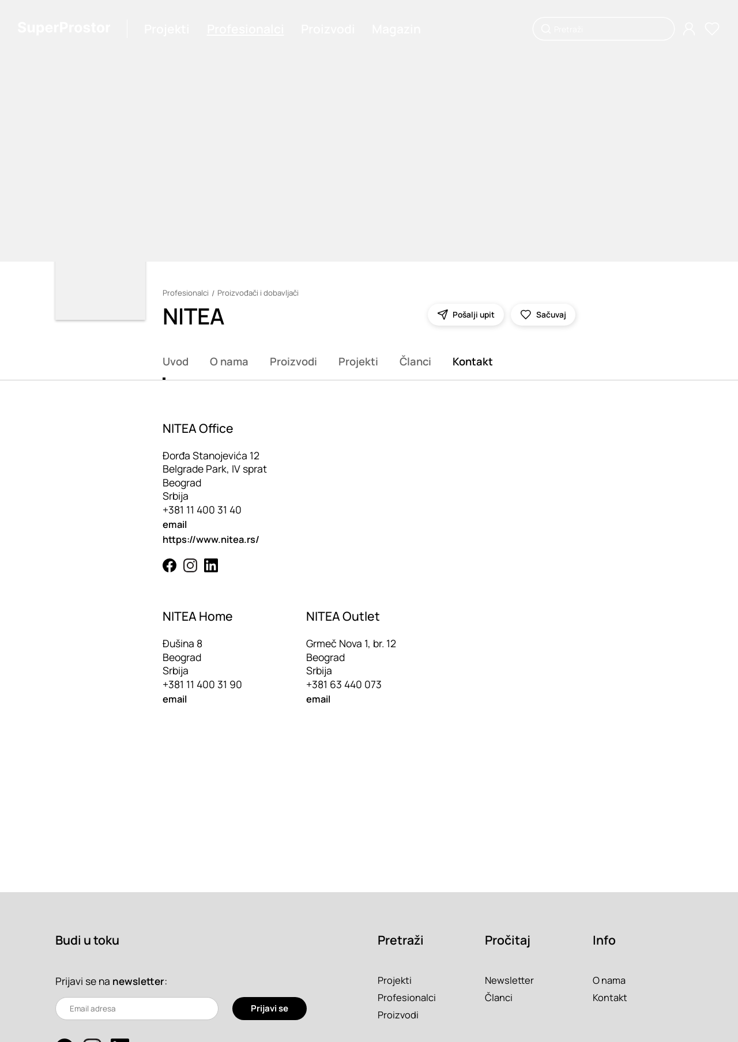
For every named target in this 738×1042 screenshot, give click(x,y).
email (176, 524)
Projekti (174, 29)
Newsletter (510, 980)
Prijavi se (269, 1008)
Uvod (176, 361)
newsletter (139, 981)
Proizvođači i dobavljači (261, 293)
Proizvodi (334, 29)
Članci (415, 361)
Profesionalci (252, 29)
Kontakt (473, 361)
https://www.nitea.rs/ (214, 539)
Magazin (402, 29)
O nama (229, 361)
